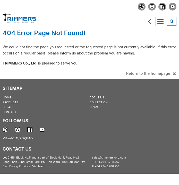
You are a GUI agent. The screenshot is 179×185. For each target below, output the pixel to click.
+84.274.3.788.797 (107, 162)
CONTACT (9, 112)
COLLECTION (99, 102)
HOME (7, 97)
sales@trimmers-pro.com (109, 157)
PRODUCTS (10, 102)
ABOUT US (97, 97)
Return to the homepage (151, 73)
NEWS (94, 107)
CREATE (8, 107)
